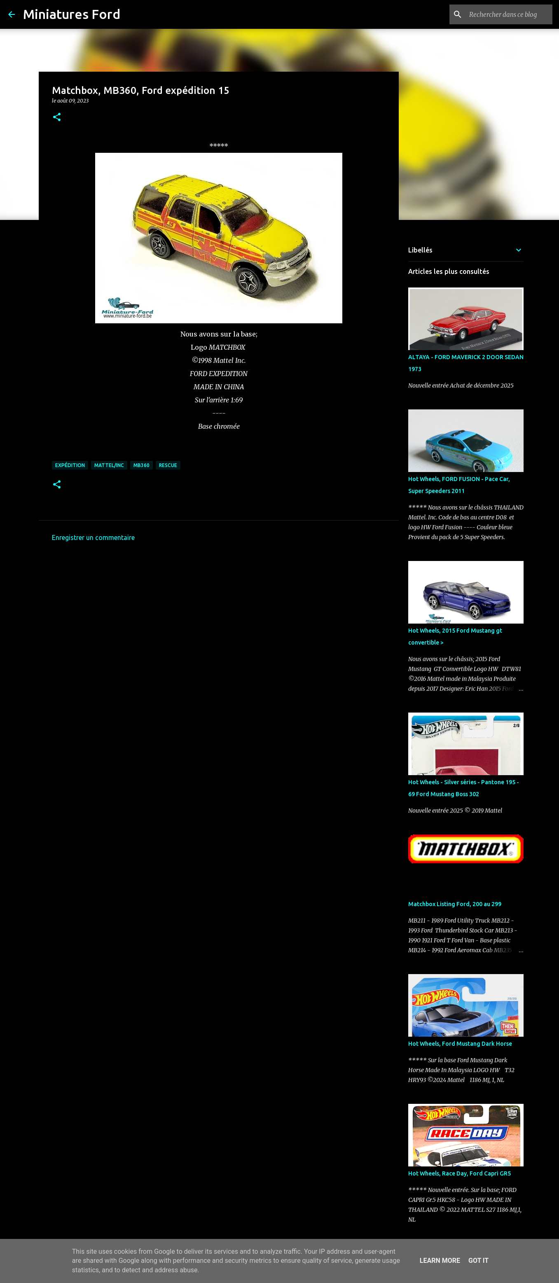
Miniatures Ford (71, 14)
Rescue (168, 465)
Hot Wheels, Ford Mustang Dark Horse (460, 1043)
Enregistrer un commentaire (93, 537)
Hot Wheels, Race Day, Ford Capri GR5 (459, 1173)
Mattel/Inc (109, 465)
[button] (57, 117)
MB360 (141, 465)
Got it (478, 1260)
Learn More (440, 1260)
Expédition (70, 465)
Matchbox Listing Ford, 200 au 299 (454, 904)
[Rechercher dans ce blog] (509, 14)
